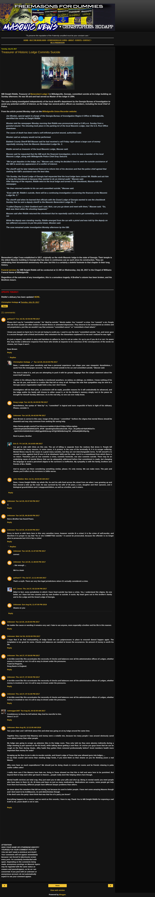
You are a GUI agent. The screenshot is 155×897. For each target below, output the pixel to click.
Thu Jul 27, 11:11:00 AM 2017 (34, 578)
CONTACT (86, 40)
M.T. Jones (17, 589)
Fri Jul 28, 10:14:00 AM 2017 (31, 444)
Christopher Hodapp (21, 362)
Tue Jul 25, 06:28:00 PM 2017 (28, 515)
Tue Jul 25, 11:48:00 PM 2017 (34, 562)
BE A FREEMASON (57, 42)
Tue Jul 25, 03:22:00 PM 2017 (46, 362)
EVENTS (78, 40)
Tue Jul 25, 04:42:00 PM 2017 (34, 415)
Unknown (17, 415)
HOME (25, 40)
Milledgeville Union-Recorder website (59, 111)
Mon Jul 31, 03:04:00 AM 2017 (37, 479)
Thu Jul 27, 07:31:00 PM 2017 (28, 694)
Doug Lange (18, 402)
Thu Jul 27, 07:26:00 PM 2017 (28, 655)
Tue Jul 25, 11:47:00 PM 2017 (34, 551)
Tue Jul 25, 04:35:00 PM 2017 (36, 402)
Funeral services (8, 270)
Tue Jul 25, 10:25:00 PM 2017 (28, 622)
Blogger (62, 895)
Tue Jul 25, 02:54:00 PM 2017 (28, 319)
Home (57, 885)
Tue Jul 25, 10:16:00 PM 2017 (28, 530)
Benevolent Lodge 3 (40, 94)
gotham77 (11, 319)
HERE (36, 297)
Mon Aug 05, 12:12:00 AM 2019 (28, 727)
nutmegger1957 (13, 711)
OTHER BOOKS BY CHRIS (57, 40)
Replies (13, 357)
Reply (9, 352)
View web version (57, 890)
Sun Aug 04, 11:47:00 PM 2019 (34, 605)
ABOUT (71, 40)
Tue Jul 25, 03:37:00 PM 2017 (28, 501)
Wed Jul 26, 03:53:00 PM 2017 (28, 636)
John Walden (18, 479)
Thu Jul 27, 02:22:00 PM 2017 (35, 589)
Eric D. (16, 444)
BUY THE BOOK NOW (38, 40)
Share (5, 306)
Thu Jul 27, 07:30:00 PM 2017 (28, 677)
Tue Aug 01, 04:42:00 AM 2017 (33, 711)
